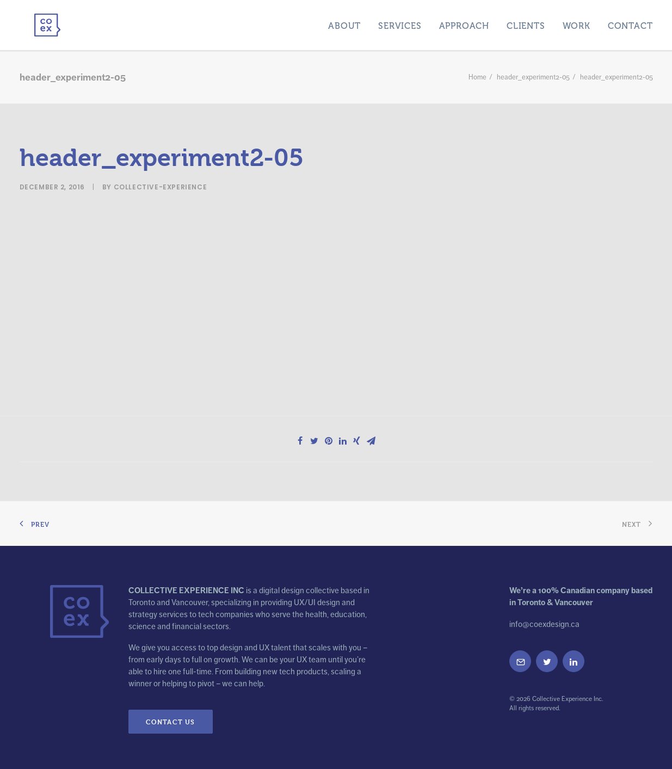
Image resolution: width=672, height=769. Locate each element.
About (344, 24)
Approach (464, 24)
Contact (630, 24)
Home (477, 73)
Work (576, 24)
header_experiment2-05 (533, 73)
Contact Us (170, 717)
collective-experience (160, 182)
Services (399, 24)
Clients (526, 24)
